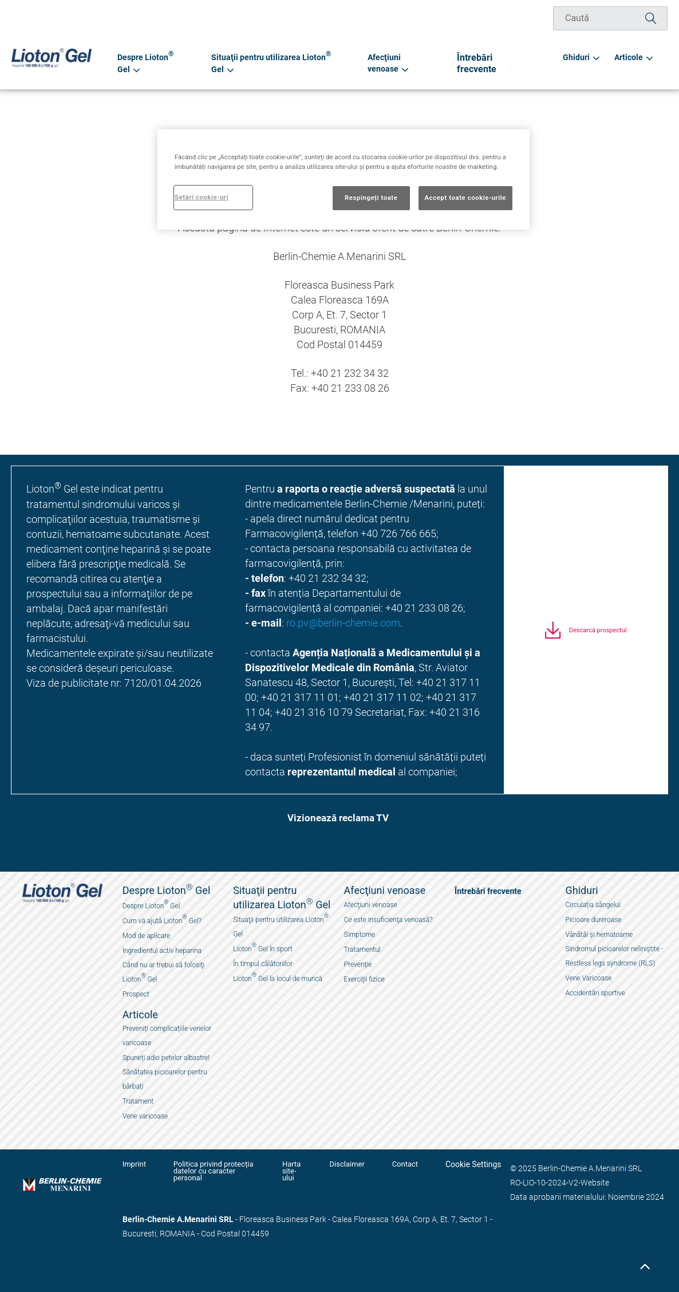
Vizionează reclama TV (338, 819)
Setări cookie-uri (201, 197)
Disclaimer (355, 1164)
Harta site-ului (302, 1168)
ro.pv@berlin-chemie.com (343, 622)
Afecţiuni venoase (370, 905)
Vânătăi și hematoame (599, 935)
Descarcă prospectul (597, 637)
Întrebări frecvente (514, 62)
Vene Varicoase (589, 978)
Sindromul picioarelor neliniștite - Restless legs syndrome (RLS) (615, 956)
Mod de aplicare (147, 936)
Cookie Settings (473, 1164)
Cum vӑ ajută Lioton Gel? (162, 919)
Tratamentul (362, 950)
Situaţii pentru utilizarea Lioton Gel (281, 925)
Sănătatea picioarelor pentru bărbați (165, 1079)
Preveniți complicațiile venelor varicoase (167, 1036)
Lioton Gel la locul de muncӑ (277, 977)
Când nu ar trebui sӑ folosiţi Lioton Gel (164, 972)
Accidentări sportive (595, 993)
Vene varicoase (145, 1116)
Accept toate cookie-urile (465, 198)
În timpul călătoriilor (263, 964)
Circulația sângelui (593, 905)
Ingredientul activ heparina (162, 951)
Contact (409, 1164)
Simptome (359, 935)
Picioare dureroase (594, 920)
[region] (343, 179)
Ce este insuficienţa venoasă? (388, 920)
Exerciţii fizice (364, 979)
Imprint (134, 1164)
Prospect (136, 994)
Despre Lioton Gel (151, 904)
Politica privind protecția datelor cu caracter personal (215, 1168)
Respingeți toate (371, 198)
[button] (333, 821)
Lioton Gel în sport (263, 947)
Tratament (138, 1101)
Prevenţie (358, 964)
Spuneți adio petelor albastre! (166, 1058)
